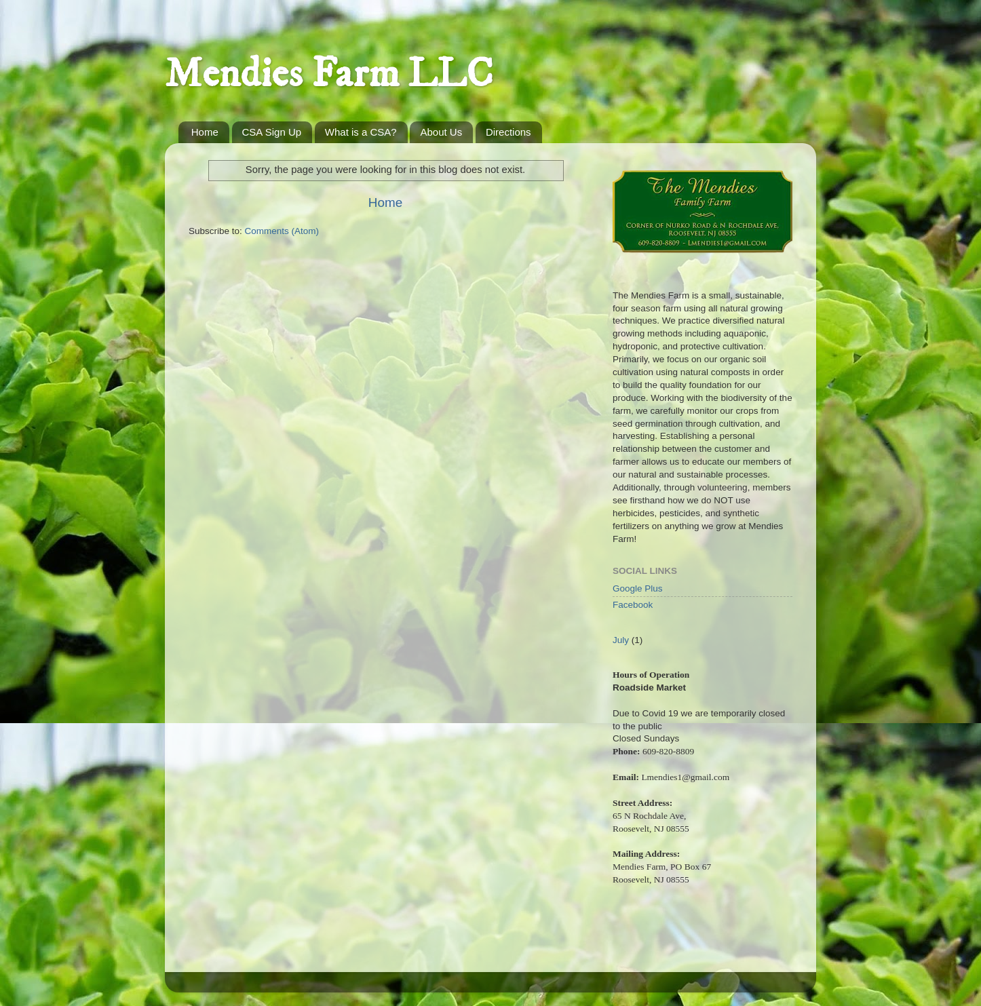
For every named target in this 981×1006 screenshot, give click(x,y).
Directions (508, 132)
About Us (441, 132)
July (621, 640)
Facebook (633, 605)
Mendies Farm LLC (329, 74)
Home (204, 132)
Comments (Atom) (282, 231)
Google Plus (638, 588)
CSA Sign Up (272, 132)
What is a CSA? (361, 132)
